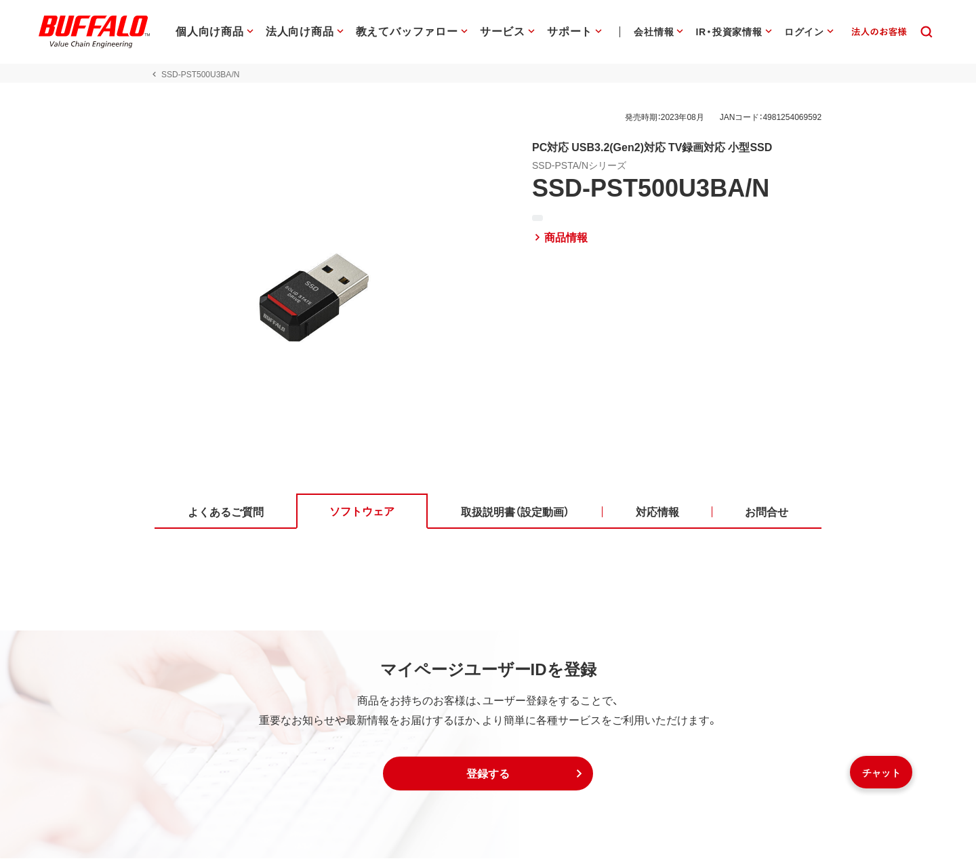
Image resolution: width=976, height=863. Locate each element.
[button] (488, 778)
